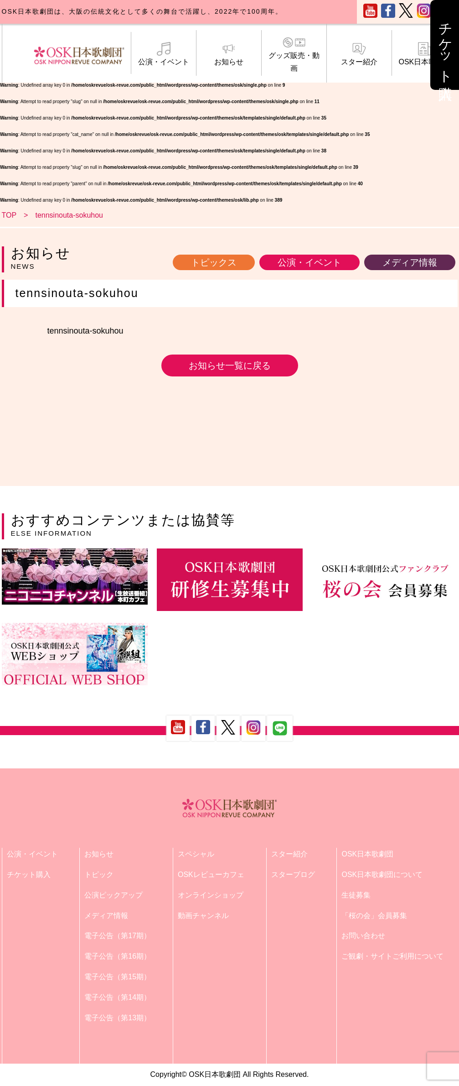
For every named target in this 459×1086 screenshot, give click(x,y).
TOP (9, 215)
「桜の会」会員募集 (374, 915)
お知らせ (229, 54)
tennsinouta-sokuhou (85, 330)
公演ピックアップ (113, 895)
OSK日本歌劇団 (424, 54)
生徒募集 (356, 895)
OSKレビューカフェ (211, 874)
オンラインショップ (210, 895)
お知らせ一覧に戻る (230, 365)
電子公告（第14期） (117, 997)
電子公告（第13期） (117, 1018)
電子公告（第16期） (117, 956)
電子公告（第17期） (117, 936)
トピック (98, 874)
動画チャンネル (203, 915)
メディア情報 (409, 262)
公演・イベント (163, 54)
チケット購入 (29, 874)
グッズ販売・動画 (294, 54)
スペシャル (196, 854)
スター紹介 (359, 54)
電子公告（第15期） (117, 977)
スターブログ (293, 874)
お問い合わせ (363, 936)
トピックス (214, 262)
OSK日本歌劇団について (382, 874)
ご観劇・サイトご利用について (392, 956)
